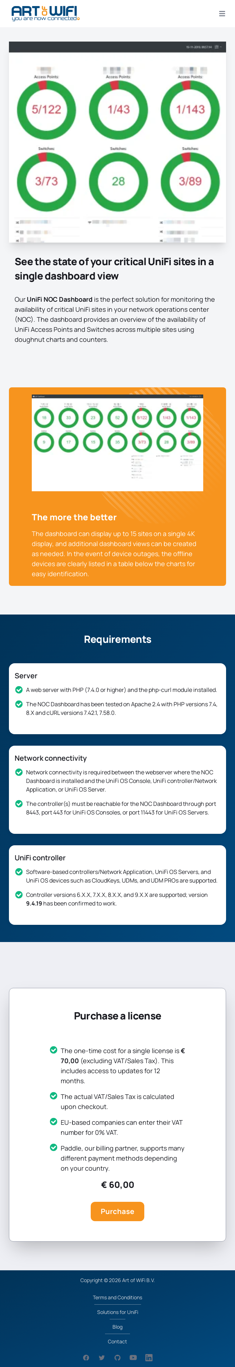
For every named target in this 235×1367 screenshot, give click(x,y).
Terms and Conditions (117, 1297)
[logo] (45, 13)
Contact (117, 1341)
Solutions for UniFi (117, 1312)
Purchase (117, 1211)
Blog (117, 1326)
